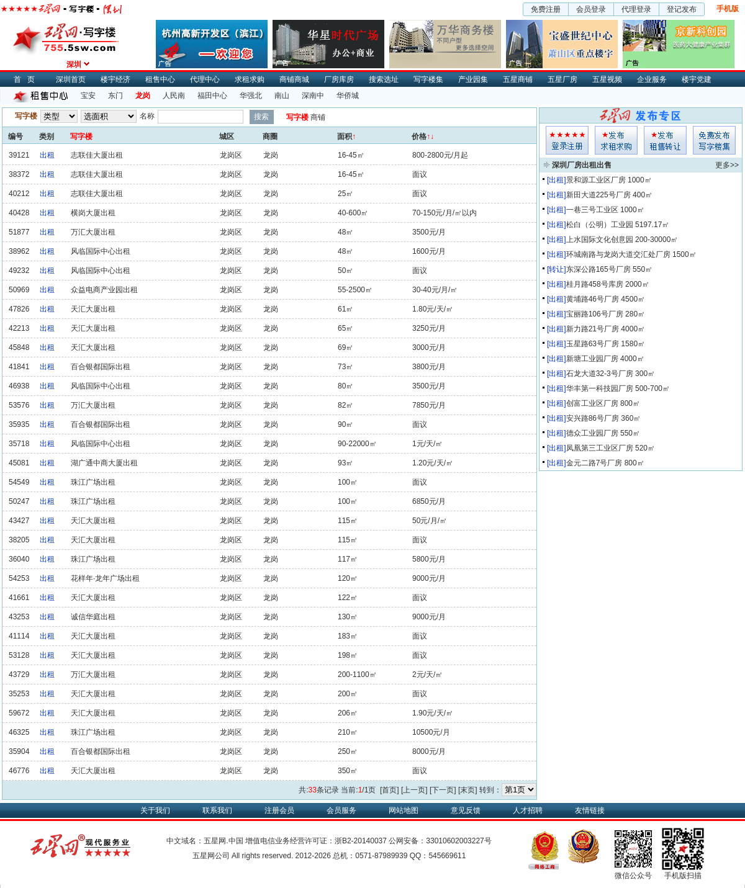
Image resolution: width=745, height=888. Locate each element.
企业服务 (652, 79)
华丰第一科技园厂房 (599, 388)
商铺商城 (294, 79)
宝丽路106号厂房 (594, 314)
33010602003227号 (458, 840)
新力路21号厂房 (592, 329)
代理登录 (636, 9)
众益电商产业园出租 (104, 289)
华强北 (251, 95)
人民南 (174, 95)
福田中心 (212, 95)
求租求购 (249, 79)
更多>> (727, 165)
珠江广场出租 (93, 482)
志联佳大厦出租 (97, 155)
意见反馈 (466, 810)
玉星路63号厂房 (592, 343)
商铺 (317, 117)
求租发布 (616, 140)
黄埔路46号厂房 (592, 299)
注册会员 (279, 810)
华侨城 (347, 95)
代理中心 (205, 79)
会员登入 (567, 140)
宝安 (88, 95)
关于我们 (155, 810)
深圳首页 (71, 79)
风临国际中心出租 (100, 251)
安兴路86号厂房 (592, 418)
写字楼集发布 (714, 140)
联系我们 (217, 810)
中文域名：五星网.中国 (204, 840)
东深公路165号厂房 (598, 269)
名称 (147, 116)
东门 (115, 95)
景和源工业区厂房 (596, 180)
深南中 (313, 95)
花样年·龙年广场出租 (105, 578)
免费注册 (546, 9)
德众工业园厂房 (592, 433)
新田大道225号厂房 (598, 195)
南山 (281, 95)
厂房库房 (339, 79)
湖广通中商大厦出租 (104, 463)
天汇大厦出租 (93, 309)
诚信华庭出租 (93, 616)
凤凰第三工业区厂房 (599, 448)
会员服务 (341, 810)
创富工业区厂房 (592, 403)
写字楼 (297, 117)
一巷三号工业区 (592, 209)
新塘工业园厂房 (592, 358)
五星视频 (607, 79)
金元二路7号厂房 (594, 463)
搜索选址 (384, 79)
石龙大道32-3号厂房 (599, 373)
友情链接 (590, 810)
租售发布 (665, 140)
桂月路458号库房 (594, 284)
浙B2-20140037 (361, 840)
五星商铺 (518, 79)
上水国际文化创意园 (599, 239)
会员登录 (591, 9)
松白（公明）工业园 (599, 224)
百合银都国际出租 (100, 366)
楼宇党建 (696, 79)
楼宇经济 (115, 79)
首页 (27, 79)
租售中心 (160, 79)
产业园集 (473, 79)
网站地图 (403, 810)
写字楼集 (428, 79)
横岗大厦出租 (93, 213)
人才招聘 (528, 810)
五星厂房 (562, 79)
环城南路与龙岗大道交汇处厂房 (618, 254)
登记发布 (682, 9)
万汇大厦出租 (93, 232)
